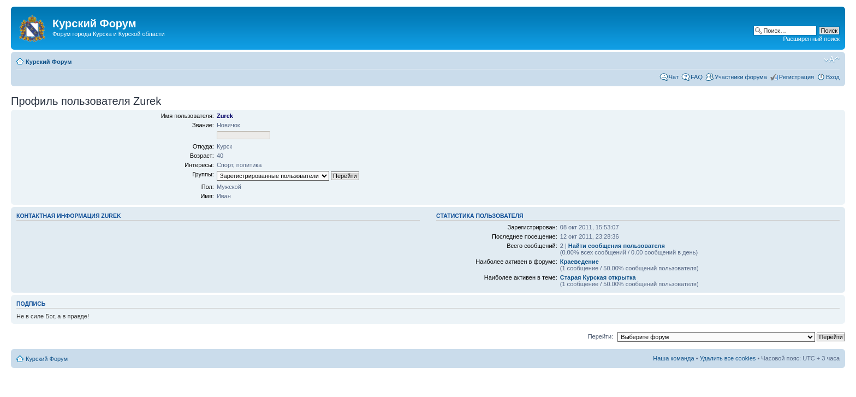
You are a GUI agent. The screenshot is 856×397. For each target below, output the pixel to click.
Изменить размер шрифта (832, 59)
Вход (833, 77)
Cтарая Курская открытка (598, 277)
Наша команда (673, 358)
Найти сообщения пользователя (616, 245)
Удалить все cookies (728, 358)
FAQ (697, 77)
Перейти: (601, 336)
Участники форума (741, 77)
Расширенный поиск (811, 38)
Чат (674, 77)
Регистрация (796, 77)
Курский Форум (49, 61)
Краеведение (579, 261)
